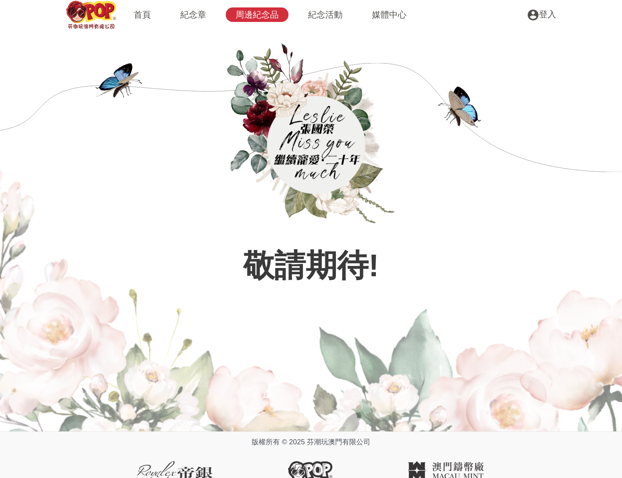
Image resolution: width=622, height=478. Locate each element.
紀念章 (193, 15)
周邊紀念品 (257, 15)
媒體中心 (389, 15)
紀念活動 (325, 15)
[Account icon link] (541, 14)
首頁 (142, 15)
